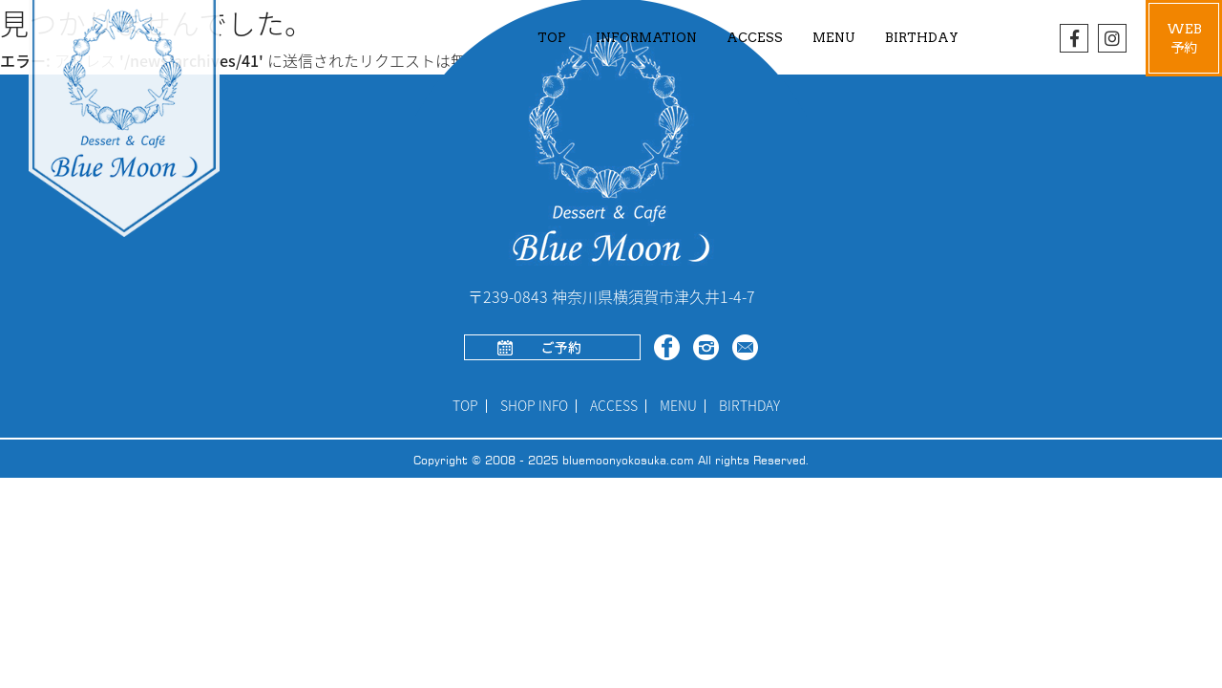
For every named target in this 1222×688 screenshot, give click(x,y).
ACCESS (755, 38)
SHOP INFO (534, 406)
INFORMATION (646, 38)
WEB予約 (1184, 38)
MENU (678, 406)
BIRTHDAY (922, 38)
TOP (551, 38)
